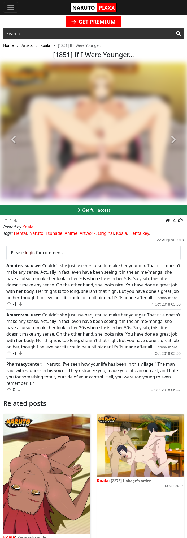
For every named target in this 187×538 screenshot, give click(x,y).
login (30, 253)
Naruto (36, 233)
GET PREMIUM (93, 21)
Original (106, 233)
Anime (71, 233)
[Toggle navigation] (10, 7)
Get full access (93, 210)
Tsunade (54, 233)
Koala (121, 233)
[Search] (178, 33)
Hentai (20, 233)
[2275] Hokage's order (131, 480)
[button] (14, 140)
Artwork (87, 233)
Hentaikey (139, 233)
